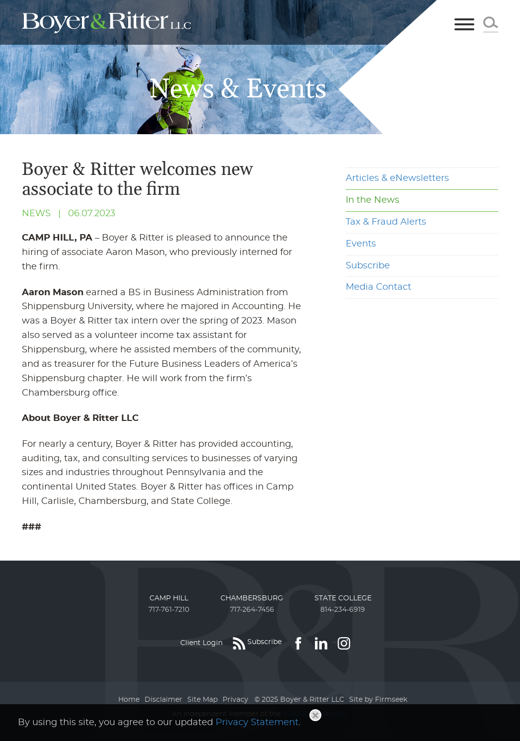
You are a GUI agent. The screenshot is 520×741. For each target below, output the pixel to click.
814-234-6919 (342, 609)
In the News (372, 200)
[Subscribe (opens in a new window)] (257, 643)
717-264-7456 (252, 609)
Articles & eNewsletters (397, 178)
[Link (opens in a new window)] (298, 643)
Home (129, 699)
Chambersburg (252, 598)
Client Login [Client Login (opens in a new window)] (201, 643)
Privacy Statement (257, 722)
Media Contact (378, 287)
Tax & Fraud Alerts (386, 222)
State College (342, 598)
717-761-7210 (169, 609)
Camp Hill (168, 598)
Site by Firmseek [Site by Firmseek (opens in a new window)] (378, 699)
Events (361, 244)
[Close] (315, 715)
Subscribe (368, 265)
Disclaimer (163, 699)
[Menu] (464, 25)
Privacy (235, 699)
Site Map (202, 699)
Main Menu (227, 11)
